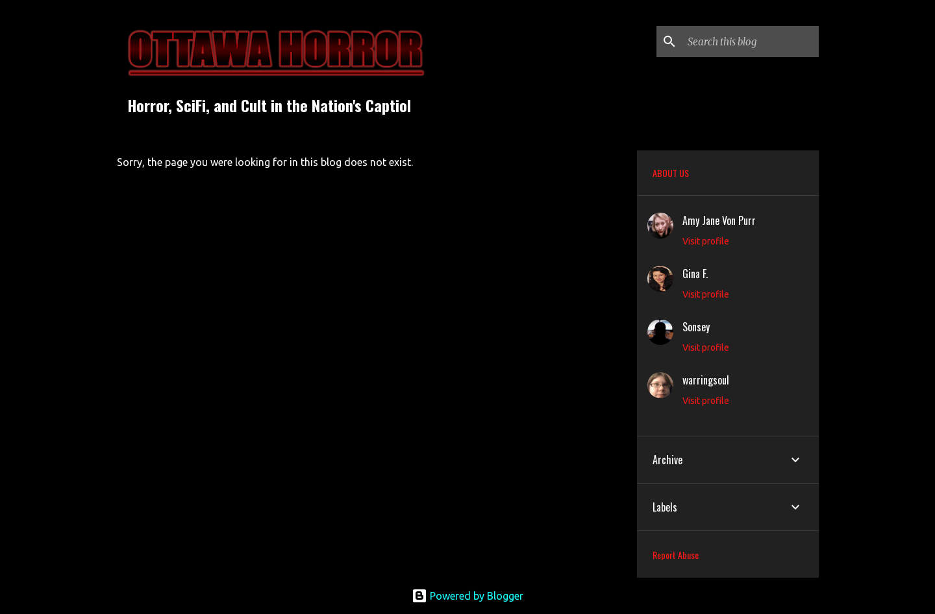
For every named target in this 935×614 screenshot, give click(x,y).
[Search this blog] (750, 41)
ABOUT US (671, 173)
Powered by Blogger (467, 596)
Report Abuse (676, 554)
